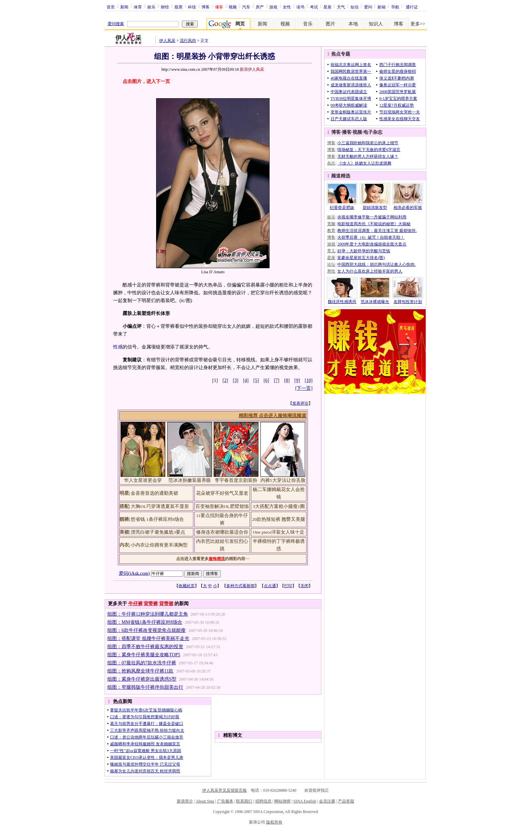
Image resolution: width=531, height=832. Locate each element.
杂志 (331, 163)
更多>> (417, 23)
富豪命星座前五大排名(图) (361, 257)
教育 (331, 230)
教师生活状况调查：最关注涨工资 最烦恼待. (377, 230)
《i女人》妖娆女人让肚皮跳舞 (364, 163)
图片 (330, 23)
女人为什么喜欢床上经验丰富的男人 (369, 271)
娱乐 (151, 7)
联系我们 (244, 801)
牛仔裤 (135, 603)
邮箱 (382, 7)
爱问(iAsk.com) (134, 573)
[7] (276, 380)
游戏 (273, 7)
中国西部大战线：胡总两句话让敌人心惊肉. (376, 264)
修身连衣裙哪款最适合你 (222, 532)
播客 (347, 132)
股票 (178, 7)
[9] (297, 380)
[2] (225, 380)
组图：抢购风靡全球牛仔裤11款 (140, 671)
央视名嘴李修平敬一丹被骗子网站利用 (371, 217)
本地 (353, 23)
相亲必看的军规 (408, 207)
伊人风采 (167, 40)
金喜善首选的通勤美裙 (154, 493)
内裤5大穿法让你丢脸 (282, 480)
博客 (205, 7)
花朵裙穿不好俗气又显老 (222, 493)
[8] (287, 380)
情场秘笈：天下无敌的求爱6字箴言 (368, 149)
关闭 (304, 585)
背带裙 (166, 603)
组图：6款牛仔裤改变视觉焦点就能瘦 (146, 630)
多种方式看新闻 (240, 585)
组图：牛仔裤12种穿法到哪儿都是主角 (147, 614)
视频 (233, 7)
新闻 (124, 7)
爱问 (368, 7)
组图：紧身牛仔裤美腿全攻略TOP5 (143, 654)
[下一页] (304, 388)
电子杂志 (372, 132)
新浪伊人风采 (252, 69)
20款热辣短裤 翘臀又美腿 (278, 519)
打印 (288, 585)
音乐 (308, 23)
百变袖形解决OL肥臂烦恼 (222, 506)
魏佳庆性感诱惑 (342, 301)
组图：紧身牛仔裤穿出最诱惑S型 (141, 679)
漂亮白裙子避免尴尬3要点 (158, 532)
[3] (235, 380)
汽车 (246, 7)
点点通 (270, 585)
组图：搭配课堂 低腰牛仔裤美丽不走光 (148, 638)
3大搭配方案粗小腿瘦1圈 (279, 506)
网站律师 (282, 801)
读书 (300, 7)
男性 (331, 271)
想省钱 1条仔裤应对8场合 (157, 519)
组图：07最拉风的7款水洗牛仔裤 (141, 662)
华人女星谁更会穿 (143, 480)
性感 (118, 346)
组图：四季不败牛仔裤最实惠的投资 (145, 646)
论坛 (331, 264)
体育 (138, 7)
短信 (355, 7)
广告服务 (225, 801)
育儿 (331, 251)
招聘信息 (263, 801)
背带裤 (151, 603)
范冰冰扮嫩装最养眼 (189, 480)
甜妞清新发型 (375, 207)
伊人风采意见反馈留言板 (224, 790)
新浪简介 (185, 801)
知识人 (376, 23)
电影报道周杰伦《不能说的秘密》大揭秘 (373, 223)
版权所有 (274, 822)
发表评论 (300, 403)
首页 (111, 7)
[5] (256, 380)
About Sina (205, 801)
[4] (246, 380)
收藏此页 (186, 585)
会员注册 (327, 801)
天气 (341, 7)
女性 (287, 7)
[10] (309, 380)
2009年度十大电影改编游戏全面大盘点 (371, 244)
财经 (165, 7)
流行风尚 (188, 40)
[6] (266, 380)
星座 (327, 7)
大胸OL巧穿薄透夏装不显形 (160, 506)
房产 (260, 7)
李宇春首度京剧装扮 (236, 480)
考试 (314, 7)
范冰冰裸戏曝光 (375, 301)
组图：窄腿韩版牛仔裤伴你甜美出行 (145, 687)
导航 (395, 7)
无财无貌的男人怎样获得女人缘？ (367, 156)
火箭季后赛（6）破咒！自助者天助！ (370, 237)
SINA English (304, 801)
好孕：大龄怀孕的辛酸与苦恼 (363, 251)
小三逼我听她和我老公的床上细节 (367, 143)
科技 (192, 7)
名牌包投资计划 (408, 301)
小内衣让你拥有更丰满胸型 (159, 545)
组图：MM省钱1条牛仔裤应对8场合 (144, 622)
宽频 (331, 223)
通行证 (412, 7)
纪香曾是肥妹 (342, 207)
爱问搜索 (116, 23)
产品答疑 (346, 801)
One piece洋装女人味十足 (278, 532)
